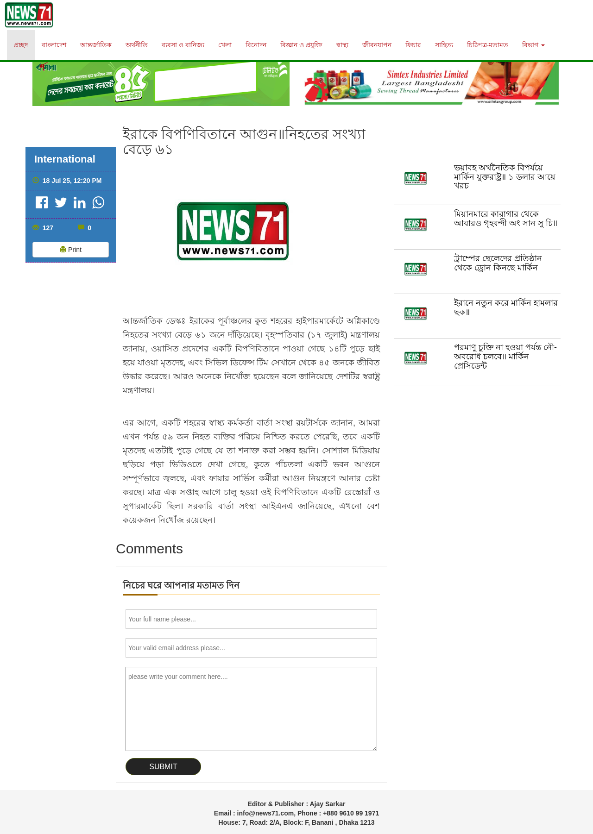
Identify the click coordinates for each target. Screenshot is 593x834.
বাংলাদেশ (54, 45)
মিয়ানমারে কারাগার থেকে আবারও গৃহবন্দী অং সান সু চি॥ (505, 218)
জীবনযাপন (376, 45)
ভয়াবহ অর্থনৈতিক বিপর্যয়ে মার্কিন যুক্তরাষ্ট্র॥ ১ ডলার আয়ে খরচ (504, 177)
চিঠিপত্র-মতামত (488, 45)
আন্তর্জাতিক (96, 45)
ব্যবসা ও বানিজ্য (183, 45)
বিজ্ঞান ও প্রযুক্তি (301, 45)
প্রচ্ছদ (21, 45)
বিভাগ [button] (533, 45)
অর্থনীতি (137, 45)
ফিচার (413, 45)
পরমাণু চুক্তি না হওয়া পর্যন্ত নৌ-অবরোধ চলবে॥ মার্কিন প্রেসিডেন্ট (505, 356)
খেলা (225, 45)
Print (71, 249)
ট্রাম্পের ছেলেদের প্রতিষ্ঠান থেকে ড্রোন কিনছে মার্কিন (498, 263)
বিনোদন (256, 45)
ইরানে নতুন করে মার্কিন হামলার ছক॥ (506, 307)
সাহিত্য (444, 45)
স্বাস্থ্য (342, 45)
